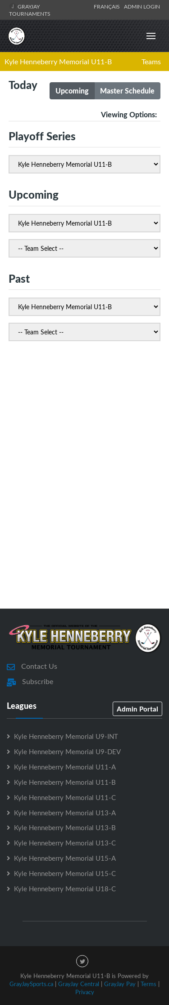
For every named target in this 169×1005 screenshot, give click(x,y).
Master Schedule (127, 90)
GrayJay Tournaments (29, 10)
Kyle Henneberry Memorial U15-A (65, 858)
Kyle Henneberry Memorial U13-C (65, 842)
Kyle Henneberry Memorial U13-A (65, 812)
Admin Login (142, 6)
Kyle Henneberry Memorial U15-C (65, 873)
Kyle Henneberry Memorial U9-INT (66, 736)
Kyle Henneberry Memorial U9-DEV (67, 751)
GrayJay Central (78, 984)
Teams (151, 62)
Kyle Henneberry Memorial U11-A (65, 766)
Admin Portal (137, 709)
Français (108, 6)
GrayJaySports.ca (31, 984)
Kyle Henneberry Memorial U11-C (65, 797)
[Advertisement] (84, 504)
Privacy (84, 992)
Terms (148, 984)
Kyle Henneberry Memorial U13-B (65, 827)
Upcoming (72, 90)
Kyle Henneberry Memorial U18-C (65, 888)
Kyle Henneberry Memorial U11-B (58, 62)
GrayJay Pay (120, 984)
